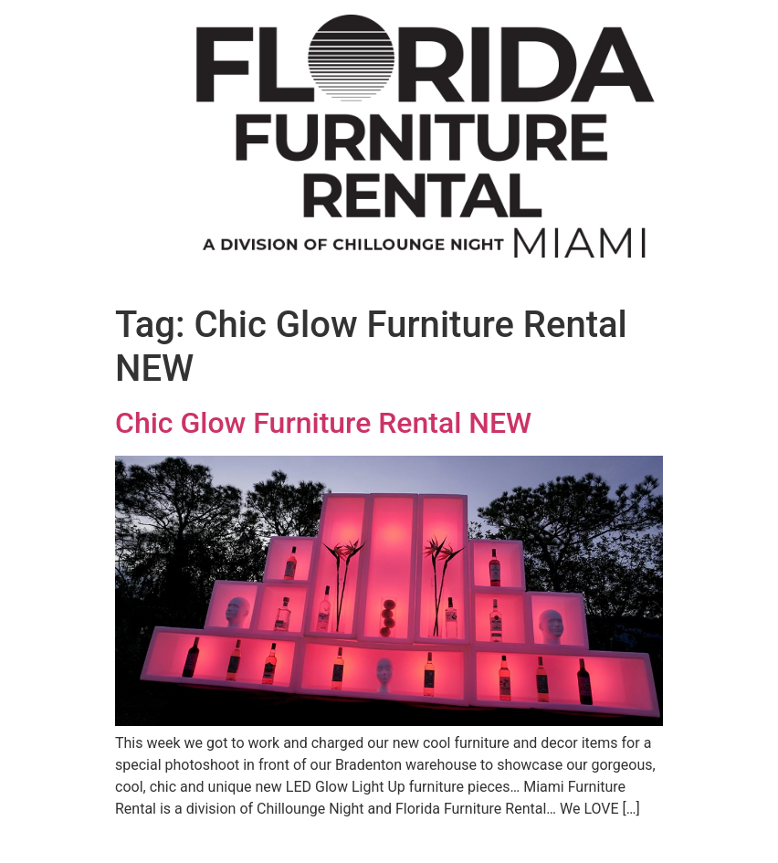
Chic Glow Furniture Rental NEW (323, 422)
